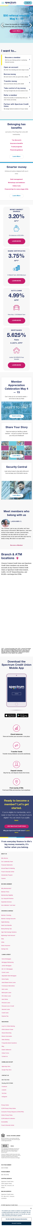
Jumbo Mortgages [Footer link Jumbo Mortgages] (6, 965)
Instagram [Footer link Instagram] (4, 1096)
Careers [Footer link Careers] (3, 878)
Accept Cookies (16, 1224)
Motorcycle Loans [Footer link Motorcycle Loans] (6, 992)
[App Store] (10, 715)
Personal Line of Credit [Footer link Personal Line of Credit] (8, 1006)
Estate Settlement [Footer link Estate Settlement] (6, 1049)
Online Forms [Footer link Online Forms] (5, 1053)
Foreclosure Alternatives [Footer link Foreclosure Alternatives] (8, 986)
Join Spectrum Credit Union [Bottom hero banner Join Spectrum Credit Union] (16, 826)
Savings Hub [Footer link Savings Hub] (4, 949)
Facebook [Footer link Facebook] (4, 1086)
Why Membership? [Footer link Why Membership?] (6, 888)
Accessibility (4, 1122)
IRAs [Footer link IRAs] (2, 938)
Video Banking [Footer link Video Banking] (5, 1039)
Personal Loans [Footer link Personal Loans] (6, 1002)
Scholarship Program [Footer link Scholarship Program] (7, 875)
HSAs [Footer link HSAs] (2, 942)
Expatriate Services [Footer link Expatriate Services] (6, 902)
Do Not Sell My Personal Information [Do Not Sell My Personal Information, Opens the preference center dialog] (16, 1219)
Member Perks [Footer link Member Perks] (5, 891)
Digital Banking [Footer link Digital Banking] (5, 922)
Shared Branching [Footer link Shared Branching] (6, 1033)
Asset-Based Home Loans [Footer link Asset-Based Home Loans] (9, 982)
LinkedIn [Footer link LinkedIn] (4, 1090)
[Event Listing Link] (16, 398)
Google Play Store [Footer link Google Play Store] (6, 1069)
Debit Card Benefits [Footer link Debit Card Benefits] (6, 925)
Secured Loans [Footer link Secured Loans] (6, 1009)
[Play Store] (22, 715)
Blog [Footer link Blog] (3, 1046)
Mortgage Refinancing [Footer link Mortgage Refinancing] (8, 962)
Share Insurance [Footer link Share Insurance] (5, 945)
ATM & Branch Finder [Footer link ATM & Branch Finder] (7, 1029)
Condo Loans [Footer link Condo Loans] (5, 972)
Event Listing (16, 416)
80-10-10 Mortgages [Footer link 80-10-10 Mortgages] (7, 969)
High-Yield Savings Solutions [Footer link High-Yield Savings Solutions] (8, 932)
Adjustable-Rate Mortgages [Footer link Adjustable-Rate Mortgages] (9, 975)
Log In (28, 3)
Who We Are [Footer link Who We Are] (4, 858)
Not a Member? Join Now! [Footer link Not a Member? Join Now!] (8, 905)
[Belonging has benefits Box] (16, 140)
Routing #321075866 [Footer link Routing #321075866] (7, 1083)
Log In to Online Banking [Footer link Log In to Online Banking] (8, 1026)
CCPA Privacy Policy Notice (8, 1108)
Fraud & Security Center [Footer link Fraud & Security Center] (7, 871)
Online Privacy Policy (6, 1115)
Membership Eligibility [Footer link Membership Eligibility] (7, 895)
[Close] (31, 1209)
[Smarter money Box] (16, 181)
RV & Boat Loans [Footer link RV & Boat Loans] (6, 996)
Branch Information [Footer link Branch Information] (7, 1036)
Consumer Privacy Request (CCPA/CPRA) (12, 1111)
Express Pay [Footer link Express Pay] (5, 1016)
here (16, 820)
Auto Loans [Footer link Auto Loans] (5, 989)
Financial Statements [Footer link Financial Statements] (7, 865)
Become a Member (16, 545)
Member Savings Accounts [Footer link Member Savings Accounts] (8, 918)
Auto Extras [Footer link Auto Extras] (5, 999)
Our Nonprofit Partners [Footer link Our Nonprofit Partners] (7, 898)
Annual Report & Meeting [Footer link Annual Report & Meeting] (8, 868)
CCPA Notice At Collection (8, 1118)
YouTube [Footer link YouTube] (4, 1093)
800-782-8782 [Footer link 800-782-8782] (5, 1079)
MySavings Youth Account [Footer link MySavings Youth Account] (8, 935)
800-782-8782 (5, 1174)
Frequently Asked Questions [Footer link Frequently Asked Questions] (9, 1043)
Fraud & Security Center (7, 1125)
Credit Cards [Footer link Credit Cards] (5, 1012)
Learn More (16, 31)
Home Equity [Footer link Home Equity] (5, 979)
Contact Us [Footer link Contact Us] (5, 1056)
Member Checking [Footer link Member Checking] (6, 915)
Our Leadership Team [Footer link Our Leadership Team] (7, 861)
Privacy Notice (5, 1105)
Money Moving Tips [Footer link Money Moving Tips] (6, 928)
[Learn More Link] (16, 441)
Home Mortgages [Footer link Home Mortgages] (6, 959)
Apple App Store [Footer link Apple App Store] (6, 1066)
